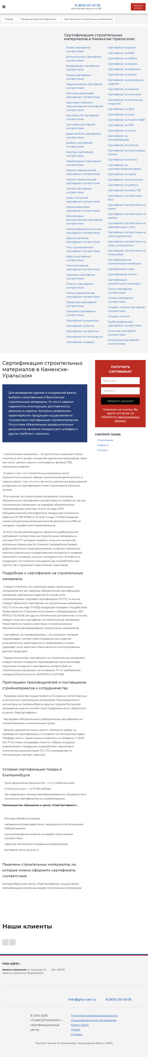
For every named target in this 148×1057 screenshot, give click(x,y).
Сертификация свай (121, 269)
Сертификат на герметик (82, 331)
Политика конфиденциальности (94, 1015)
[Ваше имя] (120, 380)
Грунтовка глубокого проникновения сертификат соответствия (85, 106)
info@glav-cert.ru (82, 999)
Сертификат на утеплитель (125, 179)
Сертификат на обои (121, 109)
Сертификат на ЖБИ (121, 53)
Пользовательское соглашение (93, 1020)
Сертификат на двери (80, 342)
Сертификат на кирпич (123, 63)
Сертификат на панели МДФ (126, 119)
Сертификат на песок (122, 130)
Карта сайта (80, 1025)
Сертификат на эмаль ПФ (124, 190)
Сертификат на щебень (123, 185)
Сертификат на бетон (80, 325)
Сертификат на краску (122, 74)
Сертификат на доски (122, 47)
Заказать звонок (138, 6)
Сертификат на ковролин (124, 69)
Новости (102, 445)
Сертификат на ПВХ (120, 125)
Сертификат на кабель (122, 58)
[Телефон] (120, 390)
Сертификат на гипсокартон (84, 336)
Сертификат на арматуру (82, 320)
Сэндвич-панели (119, 316)
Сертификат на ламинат (123, 89)
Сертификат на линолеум (124, 94)
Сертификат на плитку (122, 159)
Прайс (75, 1029)
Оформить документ (120, 401)
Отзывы (102, 450)
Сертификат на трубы (122, 174)
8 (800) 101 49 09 (87, 5)
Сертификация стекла (122, 274)
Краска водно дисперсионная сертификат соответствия (84, 220)
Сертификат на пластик (123, 145)
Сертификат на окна (121, 114)
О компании (105, 440)
